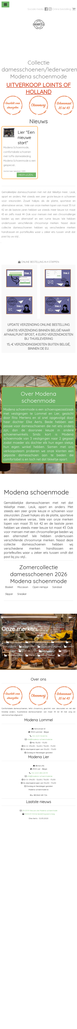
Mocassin (23, 587)
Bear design (47, 650)
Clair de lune (27, 650)
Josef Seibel (46, 655)
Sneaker (22, 594)
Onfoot (57, 641)
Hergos (64, 650)
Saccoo (64, 655)
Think (30, 655)
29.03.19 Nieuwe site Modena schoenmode (39, 810)
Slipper (9, 594)
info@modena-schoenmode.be (39, 739)
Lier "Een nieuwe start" (26, 137)
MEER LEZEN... (26, 174)
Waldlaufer (27, 646)
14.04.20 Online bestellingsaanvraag (40, 814)
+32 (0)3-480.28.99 (39, 773)
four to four (14, 641)
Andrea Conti (13, 655)
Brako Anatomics (37, 641)
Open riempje (40, 587)
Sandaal (57, 587)
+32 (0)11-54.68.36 (39, 736)
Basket (9, 587)
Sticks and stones (49, 646)
